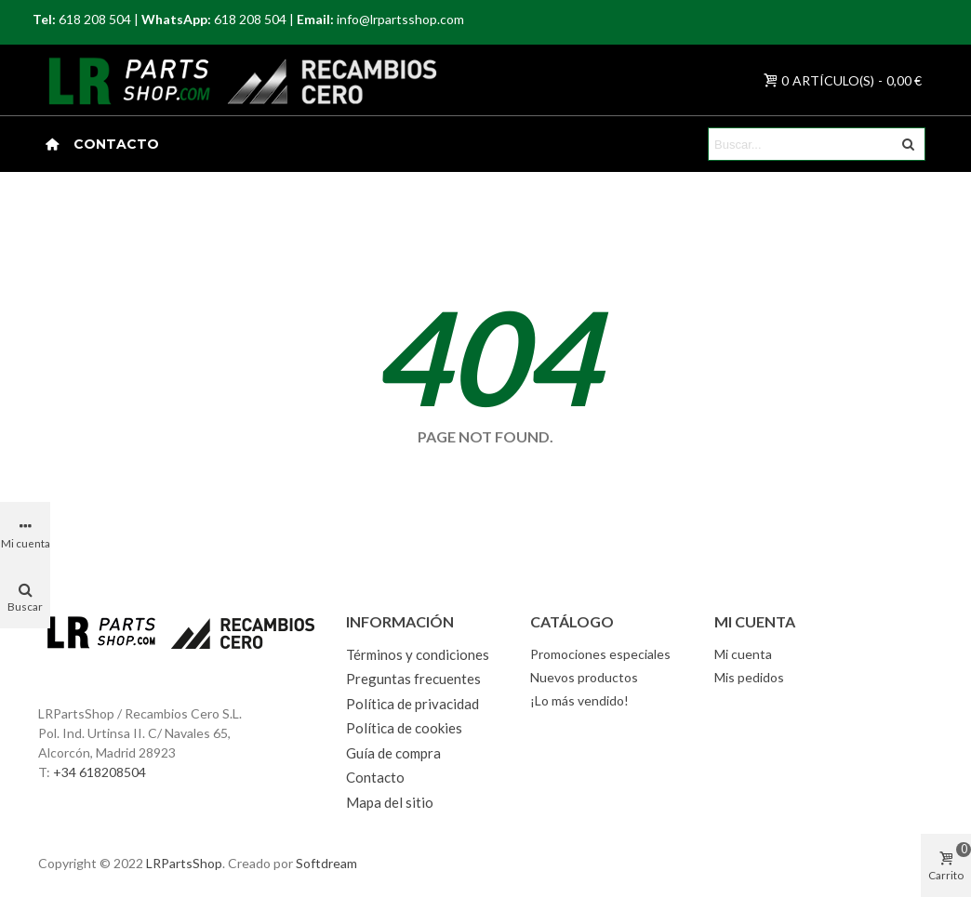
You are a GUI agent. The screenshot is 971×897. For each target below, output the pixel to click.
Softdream (326, 863)
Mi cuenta (743, 654)
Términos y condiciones (417, 654)
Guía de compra (393, 753)
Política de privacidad (412, 703)
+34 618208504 (99, 772)
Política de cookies (404, 727)
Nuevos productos (584, 677)
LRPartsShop (184, 863)
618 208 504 (95, 19)
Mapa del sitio (389, 802)
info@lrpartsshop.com (400, 19)
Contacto (116, 144)
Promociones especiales (600, 654)
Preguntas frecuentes (413, 678)
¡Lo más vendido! (579, 700)
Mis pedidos (749, 677)
